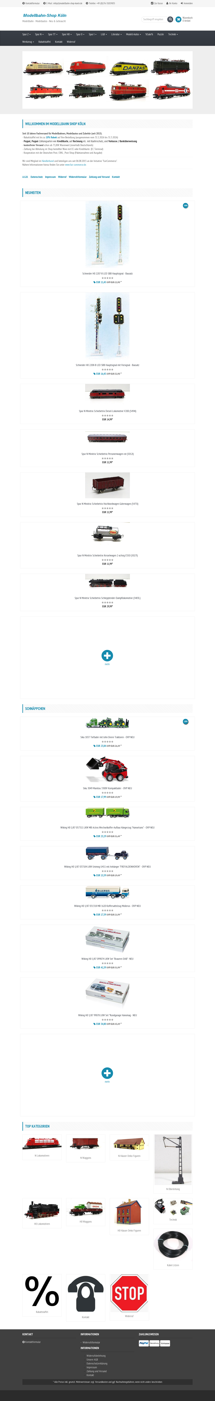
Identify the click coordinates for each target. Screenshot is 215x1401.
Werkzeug (28, 41)
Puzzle (161, 34)
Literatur (116, 34)
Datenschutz (37, 177)
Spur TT (52, 34)
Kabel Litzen (173, 1265)
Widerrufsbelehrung (96, 1355)
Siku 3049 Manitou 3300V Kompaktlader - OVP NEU (107, 788)
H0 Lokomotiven (42, 1224)
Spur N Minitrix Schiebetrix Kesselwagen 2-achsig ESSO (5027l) (107, 555)
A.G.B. (25, 177)
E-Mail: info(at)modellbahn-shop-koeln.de (62, 3)
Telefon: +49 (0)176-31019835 (100, 3)
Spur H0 (67, 34)
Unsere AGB (92, 1359)
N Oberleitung (173, 1189)
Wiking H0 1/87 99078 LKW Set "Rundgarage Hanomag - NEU (107, 1015)
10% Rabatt (51, 137)
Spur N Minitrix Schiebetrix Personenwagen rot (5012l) (108, 454)
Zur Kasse (158, 3)
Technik (173, 34)
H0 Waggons (86, 1221)
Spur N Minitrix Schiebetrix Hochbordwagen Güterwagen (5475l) (107, 503)
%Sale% (149, 34)
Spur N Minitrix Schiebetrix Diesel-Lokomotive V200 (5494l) (107, 411)
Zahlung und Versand (99, 177)
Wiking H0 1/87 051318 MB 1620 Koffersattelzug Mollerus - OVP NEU (107, 906)
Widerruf (71, 41)
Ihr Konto (173, 3)
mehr (107, 657)
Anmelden (188, 3)
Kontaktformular (31, 3)
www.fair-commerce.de (75, 164)
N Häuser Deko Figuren (129, 1156)
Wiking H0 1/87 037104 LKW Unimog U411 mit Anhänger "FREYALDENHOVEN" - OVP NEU (107, 866)
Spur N (39, 34)
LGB (104, 34)
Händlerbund (48, 161)
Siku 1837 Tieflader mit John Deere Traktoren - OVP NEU (107, 737)
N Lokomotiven (42, 1155)
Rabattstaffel (45, 41)
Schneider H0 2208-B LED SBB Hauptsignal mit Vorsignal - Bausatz (107, 365)
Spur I (92, 34)
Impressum (50, 177)
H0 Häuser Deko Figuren (129, 1230)
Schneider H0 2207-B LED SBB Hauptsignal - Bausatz (107, 273)
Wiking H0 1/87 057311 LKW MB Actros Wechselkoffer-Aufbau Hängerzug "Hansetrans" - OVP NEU (107, 827)
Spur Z (26, 34)
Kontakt (58, 41)
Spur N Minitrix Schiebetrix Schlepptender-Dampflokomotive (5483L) (107, 598)
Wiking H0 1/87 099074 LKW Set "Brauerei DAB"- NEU (107, 958)
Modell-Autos (133, 34)
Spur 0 (80, 34)
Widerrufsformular (78, 177)
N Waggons (85, 1158)
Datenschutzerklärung (97, 1363)
